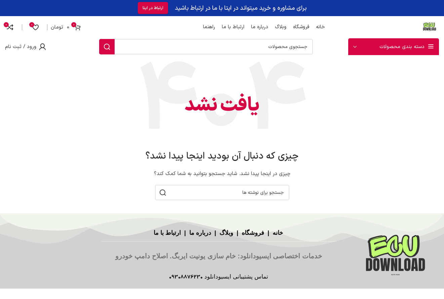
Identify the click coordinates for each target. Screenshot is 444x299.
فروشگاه (252, 232)
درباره (203, 232)
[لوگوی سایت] (429, 26)
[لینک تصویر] (395, 255)
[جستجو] (206, 46)
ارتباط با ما (167, 232)
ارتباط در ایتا (153, 7)
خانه (277, 232)
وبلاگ (225, 232)
